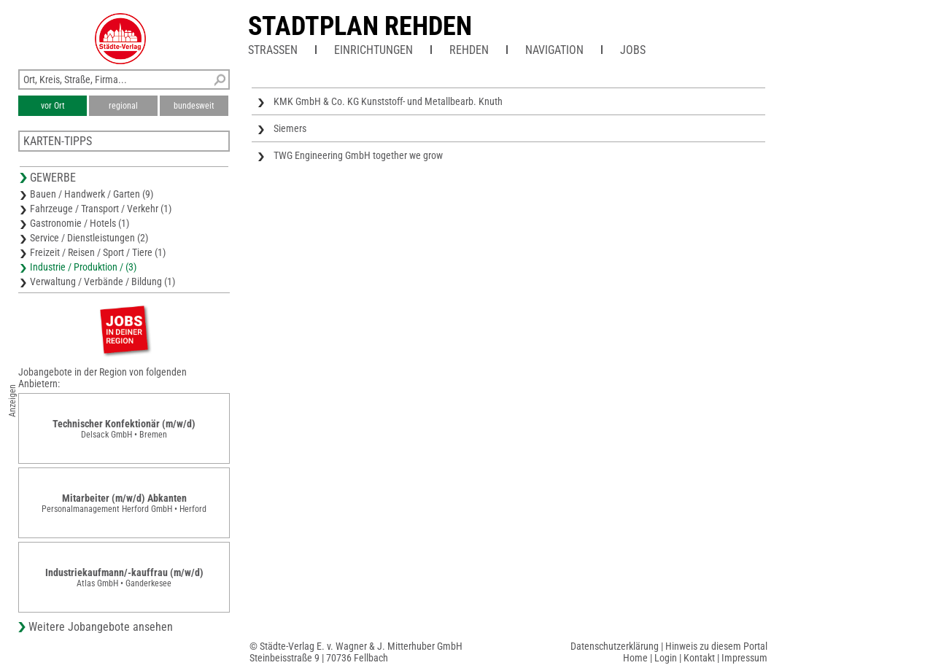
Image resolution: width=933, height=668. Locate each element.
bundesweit (194, 106)
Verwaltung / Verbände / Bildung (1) (102, 281)
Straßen (273, 50)
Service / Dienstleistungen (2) (89, 238)
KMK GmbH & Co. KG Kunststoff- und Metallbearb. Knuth (388, 101)
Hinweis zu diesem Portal (716, 646)
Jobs (633, 50)
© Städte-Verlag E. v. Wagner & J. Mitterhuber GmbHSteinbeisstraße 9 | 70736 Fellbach (355, 652)
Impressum (744, 658)
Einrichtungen (373, 50)
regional (123, 106)
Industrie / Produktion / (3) (83, 267)
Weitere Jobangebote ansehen (100, 627)
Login (665, 658)
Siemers (290, 128)
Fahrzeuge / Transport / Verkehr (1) (100, 208)
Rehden (469, 50)
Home (635, 658)
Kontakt (699, 658)
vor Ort (53, 106)
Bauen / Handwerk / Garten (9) (91, 194)
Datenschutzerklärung (614, 646)
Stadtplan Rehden (360, 26)
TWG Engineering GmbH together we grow (358, 155)
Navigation (554, 50)
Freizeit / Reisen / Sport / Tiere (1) (98, 252)
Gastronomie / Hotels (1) (79, 223)
